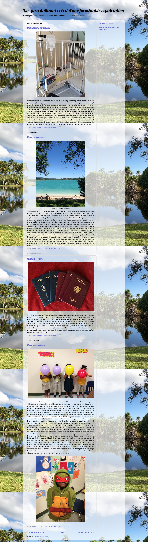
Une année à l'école (36, 345)
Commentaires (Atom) (42, 536)
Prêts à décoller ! (35, 258)
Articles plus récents (35, 532)
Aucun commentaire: (50, 127)
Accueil (60, 532)
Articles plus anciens (86, 532)
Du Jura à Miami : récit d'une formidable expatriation (73, 10)
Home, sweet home (36, 137)
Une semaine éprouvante (38, 27)
